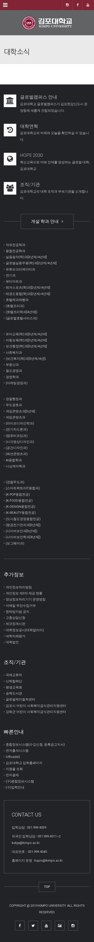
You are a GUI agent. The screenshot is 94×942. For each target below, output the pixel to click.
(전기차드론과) (17, 429)
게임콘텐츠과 (15, 417)
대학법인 (12, 642)
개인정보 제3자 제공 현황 (24, 593)
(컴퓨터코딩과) (17, 435)
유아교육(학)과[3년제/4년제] (26, 334)
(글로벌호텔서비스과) (21, 318)
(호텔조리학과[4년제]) (21, 312)
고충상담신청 (15, 618)
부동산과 (12, 365)
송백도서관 (14, 693)
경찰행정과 (14, 399)
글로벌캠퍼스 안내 (38, 97)
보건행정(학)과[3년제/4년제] (26, 346)
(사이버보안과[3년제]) (21, 531)
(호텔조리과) (15, 306)
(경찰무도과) (15, 482)
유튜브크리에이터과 (20, 269)
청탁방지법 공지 (17, 612)
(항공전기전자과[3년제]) (23, 525)
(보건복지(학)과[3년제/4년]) (26, 358)
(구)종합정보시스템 (20, 781)
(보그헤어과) (15, 543)
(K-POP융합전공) (18, 494)
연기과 (11, 275)
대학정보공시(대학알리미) (25, 630)
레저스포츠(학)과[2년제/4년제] (28, 287)
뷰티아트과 (14, 281)
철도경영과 (14, 371)
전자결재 (12, 775)
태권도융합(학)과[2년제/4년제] (28, 293)
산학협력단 (14, 681)
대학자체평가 (15, 636)
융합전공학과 (15, 251)
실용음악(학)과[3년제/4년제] (26, 257)
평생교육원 (14, 687)
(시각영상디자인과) (20, 442)
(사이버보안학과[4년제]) (23, 537)
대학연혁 (29, 126)
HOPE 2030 (31, 155)
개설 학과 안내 (47, 221)
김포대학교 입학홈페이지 (24, 763)
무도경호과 (14, 405)
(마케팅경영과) (17, 383)
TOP (47, 887)
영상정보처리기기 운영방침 (26, 599)
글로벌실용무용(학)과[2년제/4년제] (31, 263)
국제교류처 (14, 675)
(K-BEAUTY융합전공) (21, 512)
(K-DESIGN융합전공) (20, 506)
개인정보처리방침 (19, 587)
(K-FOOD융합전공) (19, 500)
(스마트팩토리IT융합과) (23, 488)
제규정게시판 (15, 624)
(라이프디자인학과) (20, 423)
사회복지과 (14, 352)
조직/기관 (30, 184)
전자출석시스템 (17, 750)
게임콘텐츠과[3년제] (20, 411)
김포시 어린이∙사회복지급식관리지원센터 (36, 705)
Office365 (13, 756)
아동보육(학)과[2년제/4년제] (26, 340)
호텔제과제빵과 (17, 300)
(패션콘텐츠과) (17, 454)
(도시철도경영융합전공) (23, 519)
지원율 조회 (14, 769)
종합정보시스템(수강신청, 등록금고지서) (35, 744)
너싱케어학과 (15, 466)
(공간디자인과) (17, 448)
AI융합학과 (14, 460)
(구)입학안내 (15, 787)
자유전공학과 (15, 245)
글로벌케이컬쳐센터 (20, 699)
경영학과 (12, 377)
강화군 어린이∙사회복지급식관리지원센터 (36, 712)
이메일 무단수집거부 (21, 605)
